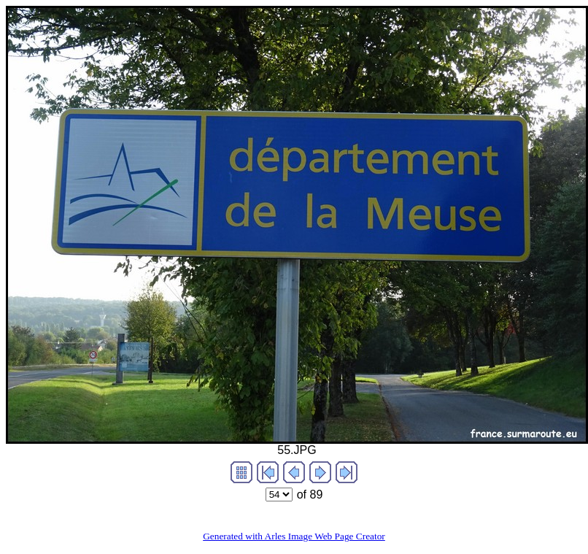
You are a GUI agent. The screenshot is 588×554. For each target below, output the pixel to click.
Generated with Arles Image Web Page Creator (294, 536)
